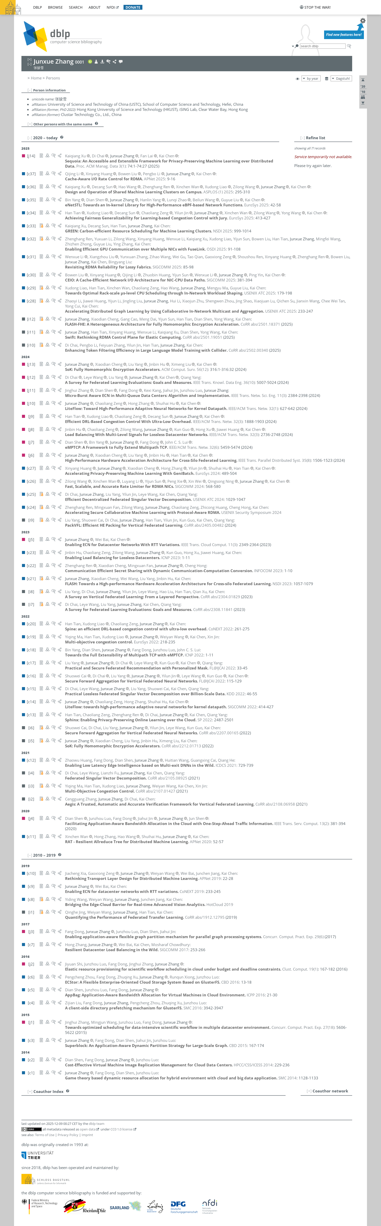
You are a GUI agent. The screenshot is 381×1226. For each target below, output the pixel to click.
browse (55, 7)
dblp (37, 7)
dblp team (96, 1123)
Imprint (87, 1135)
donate (133, 7)
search (75, 7)
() (101, 166)
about (95, 7)
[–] (30, 89)
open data (87, 1129)
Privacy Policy (68, 1135)
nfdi (111, 7)
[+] (30, 123)
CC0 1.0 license (121, 1129)
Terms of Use (44, 1135)
